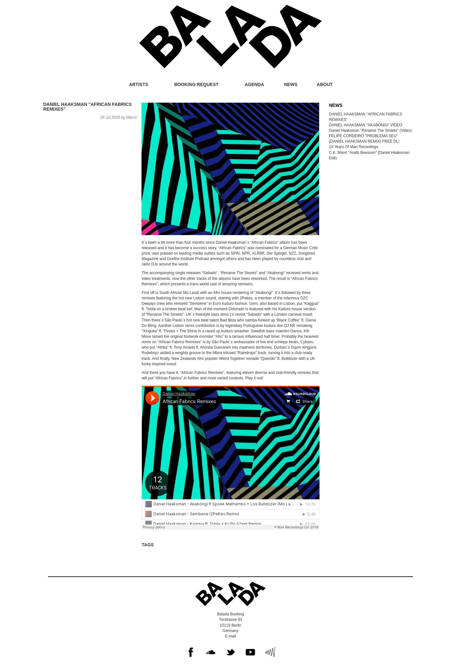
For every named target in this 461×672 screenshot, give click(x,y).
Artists (138, 84)
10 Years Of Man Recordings (353, 147)
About (325, 84)
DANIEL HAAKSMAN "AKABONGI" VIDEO (365, 125)
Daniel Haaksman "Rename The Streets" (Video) (370, 130)
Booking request (196, 84)
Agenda (254, 84)
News (290, 84)
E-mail (230, 636)
